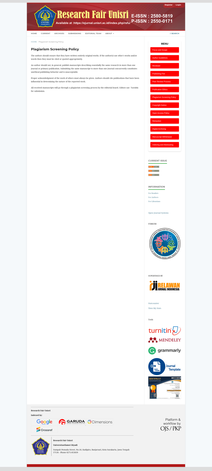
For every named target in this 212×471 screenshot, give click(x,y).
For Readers (153, 193)
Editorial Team (93, 33)
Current (45, 33)
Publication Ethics (160, 89)
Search (174, 33)
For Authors (153, 197)
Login (178, 5)
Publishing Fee (158, 74)
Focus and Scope (159, 50)
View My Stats (154, 308)
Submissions (74, 33)
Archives (59, 33)
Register (169, 5)
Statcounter (153, 303)
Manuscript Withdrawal (162, 137)
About (109, 33)
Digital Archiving (159, 129)
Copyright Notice (159, 105)
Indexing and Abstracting (162, 145)
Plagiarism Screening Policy (164, 97)
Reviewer (156, 66)
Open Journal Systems (158, 213)
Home (34, 33)
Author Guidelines (160, 58)
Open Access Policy (160, 113)
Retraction (156, 121)
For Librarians (154, 201)
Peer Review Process (161, 81)
